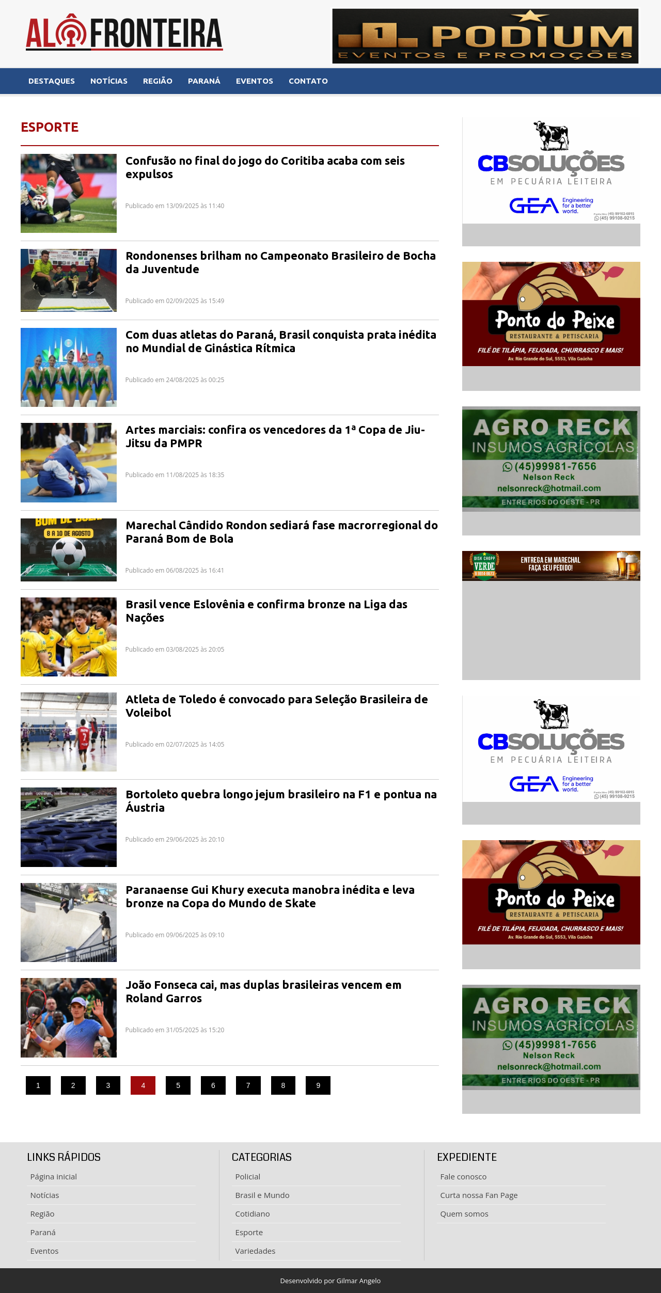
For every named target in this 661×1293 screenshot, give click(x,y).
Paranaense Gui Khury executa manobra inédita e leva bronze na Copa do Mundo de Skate (270, 896)
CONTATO (308, 80)
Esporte (249, 1232)
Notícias (44, 1195)
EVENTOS (254, 80)
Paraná (43, 1232)
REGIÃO (157, 80)
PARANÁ (204, 80)
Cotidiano (252, 1213)
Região (42, 1213)
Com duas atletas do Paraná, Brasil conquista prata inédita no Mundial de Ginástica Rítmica (280, 341)
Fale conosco (463, 1176)
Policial (248, 1176)
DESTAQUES (51, 80)
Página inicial (53, 1176)
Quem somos (464, 1213)
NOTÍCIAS (109, 80)
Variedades (255, 1250)
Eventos (44, 1250)
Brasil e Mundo (262, 1195)
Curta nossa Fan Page (479, 1195)
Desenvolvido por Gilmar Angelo (330, 1280)
